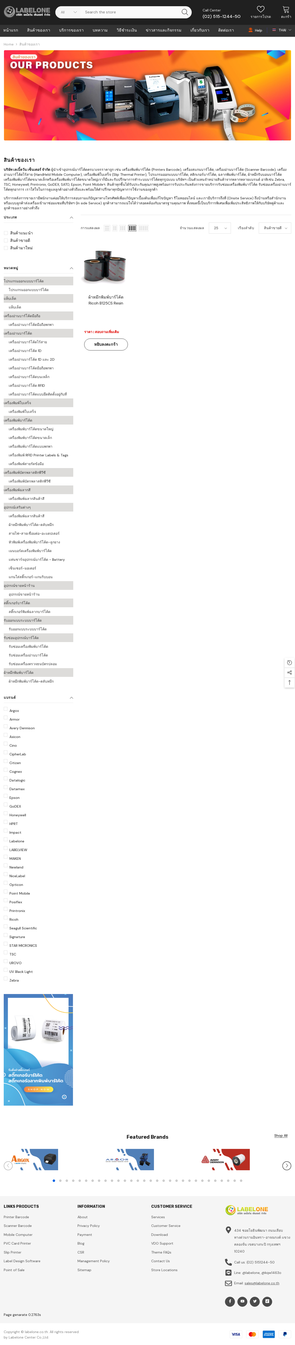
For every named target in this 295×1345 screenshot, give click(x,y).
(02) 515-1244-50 (222, 16)
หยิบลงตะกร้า (106, 344)
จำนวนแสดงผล (192, 228)
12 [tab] (125, 1180)
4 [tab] (73, 1180)
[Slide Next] (286, 1165)
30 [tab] (241, 1180)
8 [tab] (99, 1180)
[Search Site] (130, 12)
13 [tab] (131, 1180)
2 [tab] (60, 1180)
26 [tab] (215, 1180)
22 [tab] (189, 1180)
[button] (107, 228)
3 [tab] (67, 1180)
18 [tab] (163, 1180)
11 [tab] (118, 1180)
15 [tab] (144, 1180)
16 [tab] (150, 1180)
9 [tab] (105, 1180)
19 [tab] (170, 1180)
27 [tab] (222, 1180)
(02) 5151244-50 (261, 1262)
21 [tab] (183, 1180)
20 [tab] (176, 1180)
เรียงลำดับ (246, 228)
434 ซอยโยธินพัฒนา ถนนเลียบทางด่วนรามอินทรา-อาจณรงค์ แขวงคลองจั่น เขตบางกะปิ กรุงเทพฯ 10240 (262, 1241)
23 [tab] (196, 1180)
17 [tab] (157, 1180)
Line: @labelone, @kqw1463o (257, 1272)
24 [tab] (202, 1180)
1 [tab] (54, 1180)
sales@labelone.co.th (262, 1283)
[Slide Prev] (8, 1165)
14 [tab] (138, 1180)
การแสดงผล (90, 228)
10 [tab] (112, 1180)
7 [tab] (92, 1180)
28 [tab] (228, 1180)
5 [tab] (79, 1180)
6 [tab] (86, 1180)
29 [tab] (234, 1180)
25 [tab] (209, 1180)
